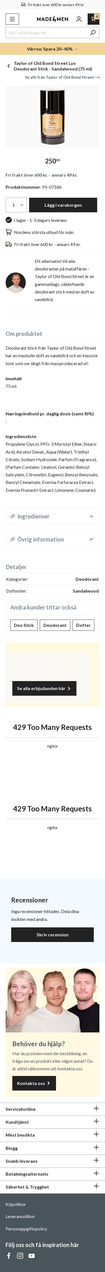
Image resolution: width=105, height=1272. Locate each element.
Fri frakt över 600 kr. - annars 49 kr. (42, 175)
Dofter (83, 625)
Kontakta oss (34, 1083)
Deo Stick (24, 625)
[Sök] (92, 32)
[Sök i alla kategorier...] (46, 32)
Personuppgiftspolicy (26, 1228)
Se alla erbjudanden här (44, 688)
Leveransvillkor (20, 1216)
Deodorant (55, 625)
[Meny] (12, 19)
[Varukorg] (94, 19)
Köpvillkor (16, 1204)
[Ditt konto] (79, 19)
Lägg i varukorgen (63, 205)
